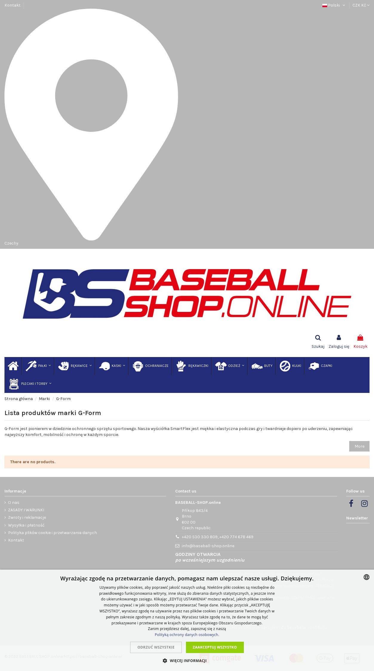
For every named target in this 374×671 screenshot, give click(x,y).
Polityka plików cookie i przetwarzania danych (52, 532)
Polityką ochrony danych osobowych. (187, 634)
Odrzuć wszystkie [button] (155, 647)
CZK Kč (361, 5)
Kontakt (12, 5)
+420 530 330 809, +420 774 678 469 (217, 536)
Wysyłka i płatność (26, 525)
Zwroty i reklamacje (27, 517)
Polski (334, 5)
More (359, 446)
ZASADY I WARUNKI (26, 510)
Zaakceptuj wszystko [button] (215, 647)
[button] (187, 661)
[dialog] (187, 620)
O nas (13, 502)
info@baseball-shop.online (208, 545)
